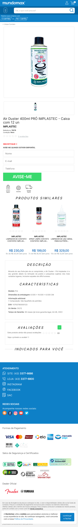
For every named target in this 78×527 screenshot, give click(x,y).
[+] (59, 327)
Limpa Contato (9, 24)
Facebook (13, 389)
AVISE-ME (22, 176)
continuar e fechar (67, 517)
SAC (9, 395)
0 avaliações (23, 136)
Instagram (14, 384)
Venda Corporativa (36, 509)
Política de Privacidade (23, 519)
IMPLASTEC (9, 126)
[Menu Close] (5, 10)
